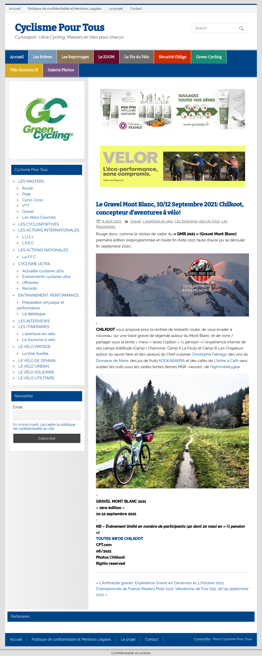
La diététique (34, 314)
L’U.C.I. (28, 237)
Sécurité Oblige (172, 57)
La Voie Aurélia (35, 353)
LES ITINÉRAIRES (33, 326)
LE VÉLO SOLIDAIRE (36, 372)
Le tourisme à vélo (38, 339)
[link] (209, 354)
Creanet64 (202, 639)
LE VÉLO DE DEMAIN (37, 360)
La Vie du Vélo (136, 57)
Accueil (15, 8)
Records (29, 288)
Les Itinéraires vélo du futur (197, 221)
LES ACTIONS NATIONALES (43, 250)
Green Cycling (209, 57)
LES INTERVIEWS (34, 321)
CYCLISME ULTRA (34, 264)
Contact (136, 8)
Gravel (135, 221)
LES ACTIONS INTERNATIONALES (48, 230)
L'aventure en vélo (158, 221)
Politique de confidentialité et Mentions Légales (65, 8)
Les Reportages (75, 57)
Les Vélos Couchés (39, 217)
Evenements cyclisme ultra (46, 276)
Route (27, 188)
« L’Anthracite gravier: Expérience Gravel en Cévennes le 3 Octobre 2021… (160, 583)
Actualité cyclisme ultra (42, 271)
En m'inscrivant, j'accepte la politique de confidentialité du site (44, 427)
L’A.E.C (28, 243)
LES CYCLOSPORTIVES (38, 224)
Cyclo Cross (32, 200)
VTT (25, 205)
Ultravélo (30, 282)
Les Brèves (42, 57)
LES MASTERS (31, 181)
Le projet (116, 8)
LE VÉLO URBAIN (33, 366)
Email (18, 407)
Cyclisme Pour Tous (59, 27)
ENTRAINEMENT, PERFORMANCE (48, 295)
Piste (26, 194)
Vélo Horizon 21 (24, 70)
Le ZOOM (106, 57)
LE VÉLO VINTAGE (34, 346)
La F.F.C (29, 257)
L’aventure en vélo (38, 334)
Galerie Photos (61, 70)
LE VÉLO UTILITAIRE (36, 378)
